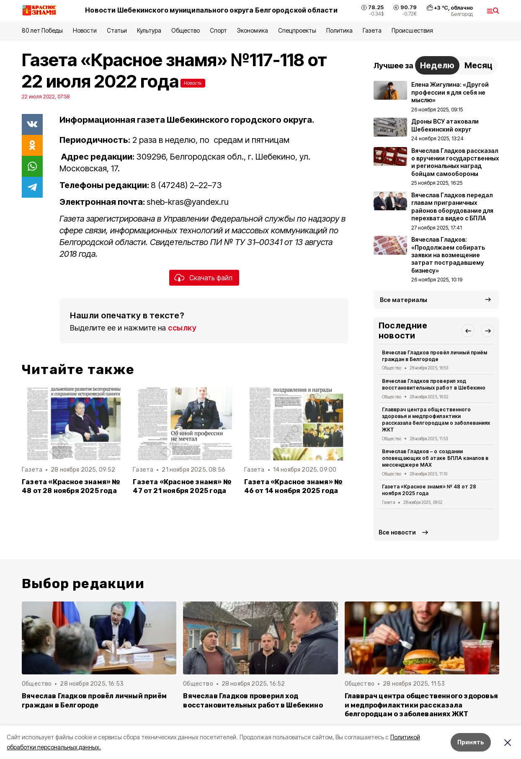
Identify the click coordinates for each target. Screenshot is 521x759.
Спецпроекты (297, 30)
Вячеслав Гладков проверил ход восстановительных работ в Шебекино (433, 384)
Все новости (397, 532)
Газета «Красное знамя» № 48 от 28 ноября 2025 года (71, 486)
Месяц (478, 65)
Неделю (437, 65)
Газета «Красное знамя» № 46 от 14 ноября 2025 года (293, 486)
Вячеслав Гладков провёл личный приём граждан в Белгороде (434, 355)
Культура (149, 30)
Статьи (117, 30)
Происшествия (412, 30)
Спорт (218, 30)
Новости (84, 30)
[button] (468, 330)
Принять (470, 742)
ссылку (182, 327)
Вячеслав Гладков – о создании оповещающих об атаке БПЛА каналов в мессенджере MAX (435, 458)
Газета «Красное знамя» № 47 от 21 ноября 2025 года (182, 486)
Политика (339, 30)
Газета (372, 30)
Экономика (252, 30)
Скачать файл (210, 278)
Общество (185, 30)
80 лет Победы (42, 30)
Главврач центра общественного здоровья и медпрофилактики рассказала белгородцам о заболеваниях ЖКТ (436, 419)
